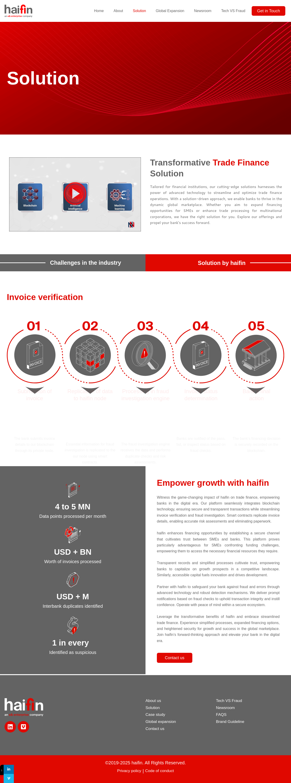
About (118, 11)
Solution (139, 11)
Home (99, 11)
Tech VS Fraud (233, 11)
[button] (75, 194)
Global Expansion (170, 11)
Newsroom (202, 11)
